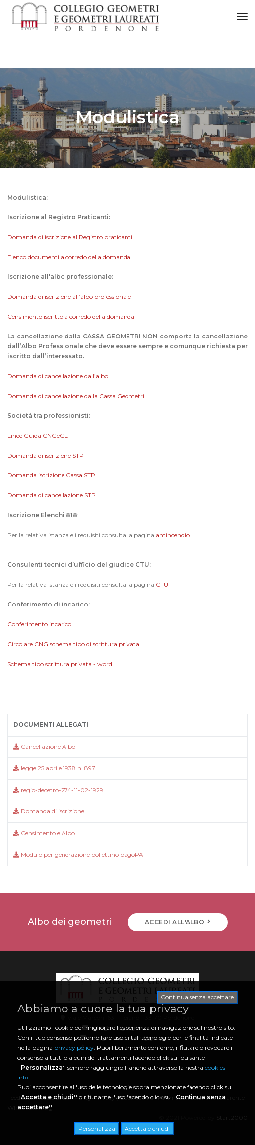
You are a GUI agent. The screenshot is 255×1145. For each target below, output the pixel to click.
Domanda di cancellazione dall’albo (57, 376)
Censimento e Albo (44, 833)
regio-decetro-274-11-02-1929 (58, 790)
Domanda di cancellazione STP (51, 495)
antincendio (173, 535)
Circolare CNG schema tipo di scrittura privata (73, 644)
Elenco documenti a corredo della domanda (68, 257)
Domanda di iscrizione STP (45, 455)
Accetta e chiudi (147, 1128)
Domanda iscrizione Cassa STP (51, 475)
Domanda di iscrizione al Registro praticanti (70, 237)
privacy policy (74, 1047)
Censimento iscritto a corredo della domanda (70, 316)
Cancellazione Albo (44, 746)
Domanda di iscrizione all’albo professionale (69, 296)
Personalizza (96, 1128)
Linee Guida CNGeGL (37, 435)
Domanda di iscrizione (48, 811)
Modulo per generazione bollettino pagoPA (78, 854)
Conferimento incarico (39, 624)
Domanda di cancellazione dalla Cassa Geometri (75, 396)
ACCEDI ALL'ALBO (178, 922)
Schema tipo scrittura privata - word (60, 664)
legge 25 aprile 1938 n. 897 (54, 768)
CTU (162, 584)
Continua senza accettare (197, 997)
